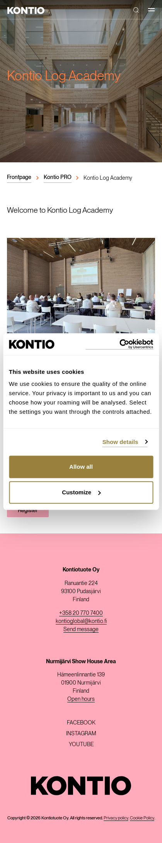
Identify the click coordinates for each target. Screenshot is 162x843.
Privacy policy (116, 818)
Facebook (81, 722)
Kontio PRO (58, 177)
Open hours (81, 699)
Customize (81, 492)
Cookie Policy (142, 818)
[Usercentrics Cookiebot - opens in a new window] (119, 344)
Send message (81, 629)
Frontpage (19, 177)
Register (28, 510)
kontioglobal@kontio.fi (81, 621)
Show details (120, 442)
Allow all (81, 466)
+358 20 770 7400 (81, 613)
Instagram (81, 733)
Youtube (81, 744)
